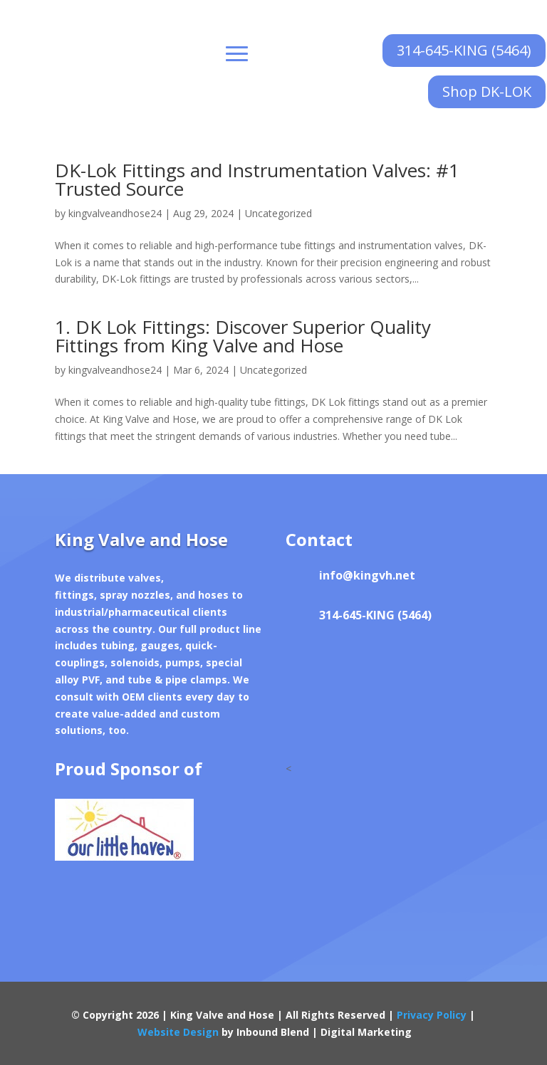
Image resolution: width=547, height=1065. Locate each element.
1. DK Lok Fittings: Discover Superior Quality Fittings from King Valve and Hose (243, 336)
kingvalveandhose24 (115, 213)
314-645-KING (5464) (464, 50)
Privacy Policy (432, 1015)
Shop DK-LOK (486, 91)
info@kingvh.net (367, 575)
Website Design (178, 1032)
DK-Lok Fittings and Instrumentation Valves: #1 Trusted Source (257, 179)
